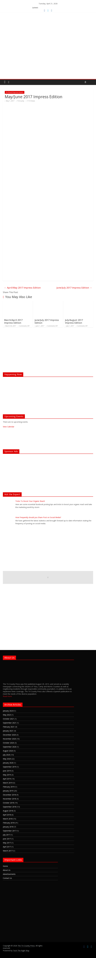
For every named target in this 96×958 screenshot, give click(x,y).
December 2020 (9, 735)
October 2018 (8, 803)
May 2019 (7, 775)
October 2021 (8, 719)
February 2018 (8, 823)
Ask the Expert (12, 494)
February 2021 (8, 727)
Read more (7, 696)
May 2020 (7, 759)
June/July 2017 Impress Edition (74, 287)
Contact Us (7, 878)
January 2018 (8, 827)
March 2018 (7, 819)
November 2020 (9, 739)
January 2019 (8, 791)
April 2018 (7, 815)
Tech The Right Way (21, 950)
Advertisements (9, 874)
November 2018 (9, 799)
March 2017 (7, 851)
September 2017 (9, 831)
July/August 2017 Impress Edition (74, 321)
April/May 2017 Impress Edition (22, 287)
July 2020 (6, 755)
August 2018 (8, 811)
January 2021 (8, 731)
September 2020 (9, 747)
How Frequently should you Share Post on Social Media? (38, 517)
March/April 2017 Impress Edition (13, 321)
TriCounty (20, 101)
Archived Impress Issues (14, 92)
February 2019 (8, 787)
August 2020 (8, 751)
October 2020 (8, 743)
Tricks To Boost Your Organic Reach (30, 501)
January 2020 (8, 763)
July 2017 (6, 835)
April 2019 (7, 779)
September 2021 (9, 723)
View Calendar (8, 426)
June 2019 (7, 771)
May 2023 (7, 715)
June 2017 (7, 839)
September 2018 (9, 807)
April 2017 (7, 847)
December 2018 (9, 795)
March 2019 (7, 783)
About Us (6, 870)
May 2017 (7, 843)
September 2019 (9, 767)
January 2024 (8, 711)
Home (5, 866)
